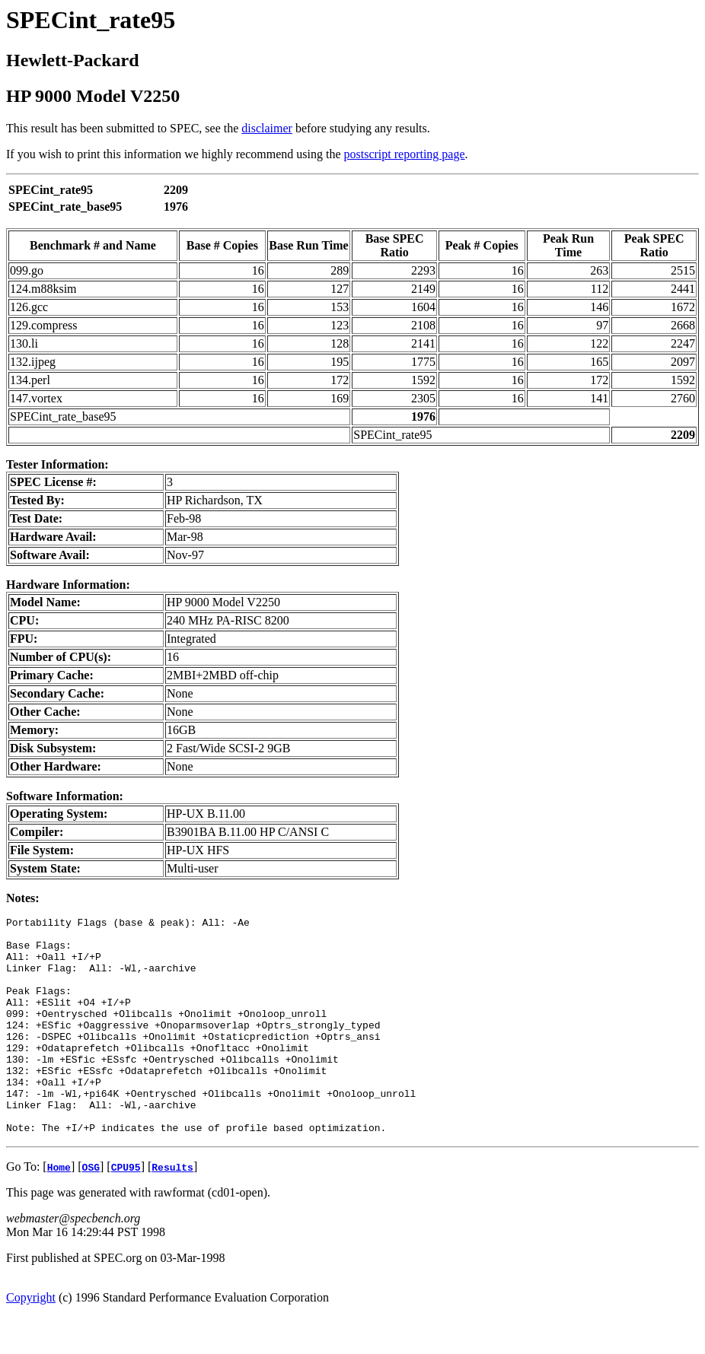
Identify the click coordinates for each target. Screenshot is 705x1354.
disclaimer (266, 128)
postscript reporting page (404, 154)
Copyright (31, 1340)
